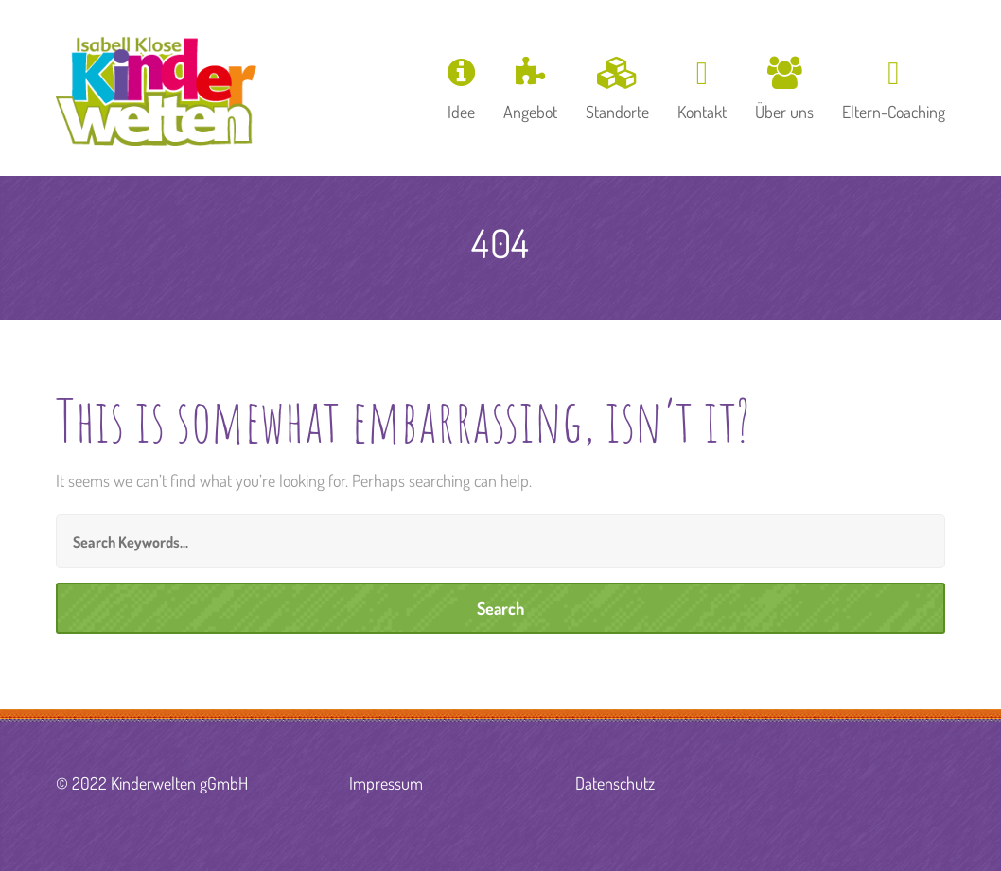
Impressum (386, 783)
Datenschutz (615, 783)
